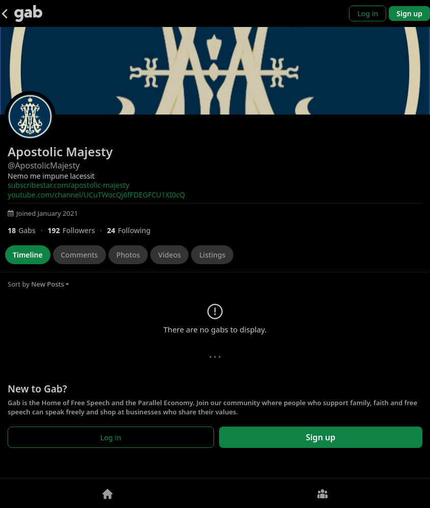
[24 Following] (132, 230)
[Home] (107, 493)
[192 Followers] (77, 230)
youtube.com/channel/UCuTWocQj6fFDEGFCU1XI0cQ (96, 195)
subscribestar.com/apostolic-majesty (68, 185)
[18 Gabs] (27, 230)
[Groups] (322, 493)
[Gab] (28, 13)
